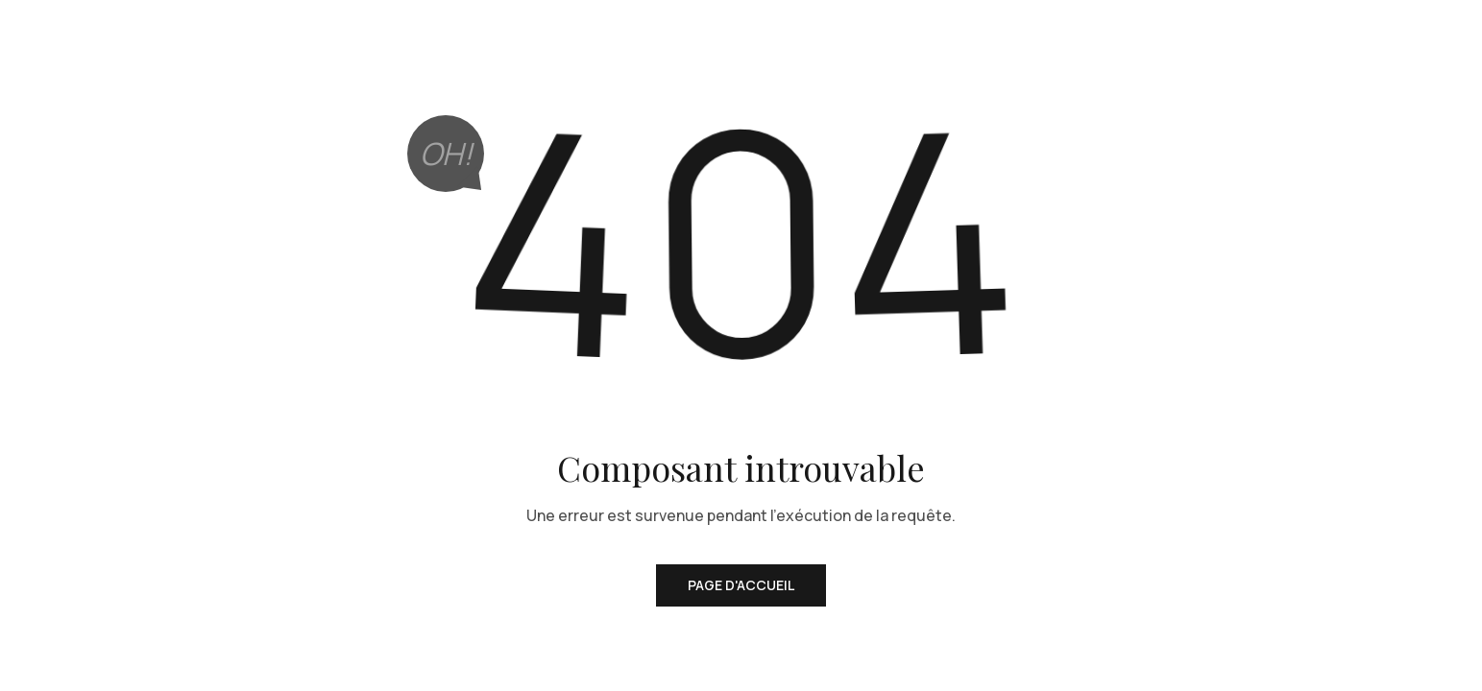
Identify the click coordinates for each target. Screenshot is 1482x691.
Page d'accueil (741, 585)
